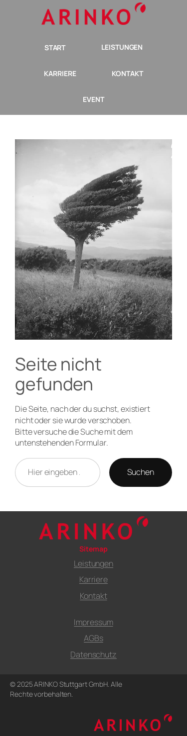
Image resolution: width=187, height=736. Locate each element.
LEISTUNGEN (122, 47)
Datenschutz (93, 654)
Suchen (140, 471)
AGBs (93, 638)
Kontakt (93, 595)
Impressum (93, 622)
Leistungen (93, 563)
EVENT (93, 99)
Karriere (93, 579)
